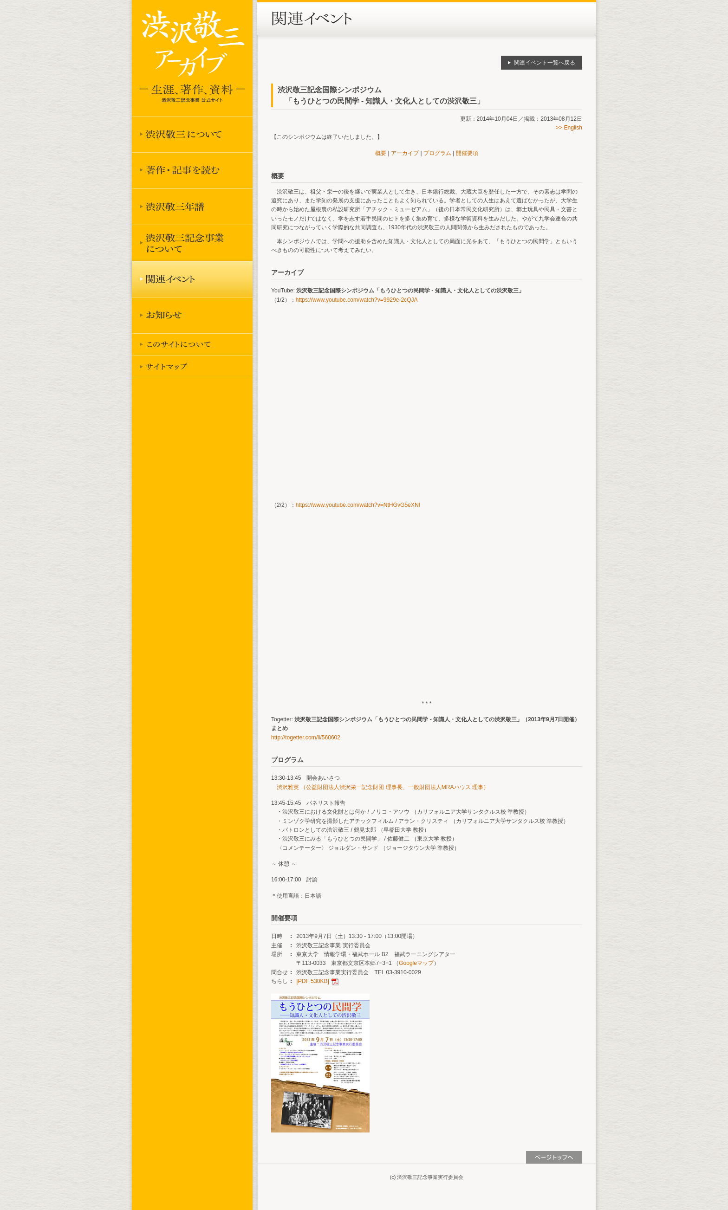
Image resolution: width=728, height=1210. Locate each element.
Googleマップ (416, 963)
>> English (569, 127)
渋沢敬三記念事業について (192, 243)
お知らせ (192, 315)
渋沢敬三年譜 (192, 206)
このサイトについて (192, 344)
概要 (380, 153)
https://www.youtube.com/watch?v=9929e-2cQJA (357, 300)
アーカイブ (405, 153)
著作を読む (192, 170)
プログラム (437, 153)
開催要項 (467, 153)
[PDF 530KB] (312, 981)
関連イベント (192, 279)
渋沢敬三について (192, 134)
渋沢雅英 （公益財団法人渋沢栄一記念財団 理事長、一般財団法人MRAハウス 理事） (383, 787)
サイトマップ (192, 367)
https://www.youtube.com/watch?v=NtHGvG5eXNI (358, 505)
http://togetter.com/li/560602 (305, 737)
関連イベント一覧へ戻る (544, 62)
